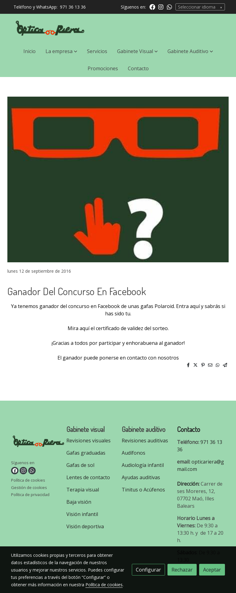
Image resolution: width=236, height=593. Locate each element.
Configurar (148, 569)
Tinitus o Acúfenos (143, 489)
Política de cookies (28, 480)
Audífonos (133, 452)
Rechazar (182, 569)
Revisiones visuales (88, 440)
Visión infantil (82, 514)
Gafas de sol (80, 465)
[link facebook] (152, 7)
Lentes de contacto (88, 477)
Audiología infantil (143, 465)
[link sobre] (35, 442)
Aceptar (212, 569)
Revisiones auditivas (145, 440)
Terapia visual (83, 489)
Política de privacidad (30, 494)
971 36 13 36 (73, 7)
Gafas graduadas (85, 452)
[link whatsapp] (169, 7)
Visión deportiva (85, 526)
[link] (50, 28)
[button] (61, 51)
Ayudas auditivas (141, 477)
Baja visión (79, 502)
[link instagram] (160, 7)
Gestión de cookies (29, 487)
